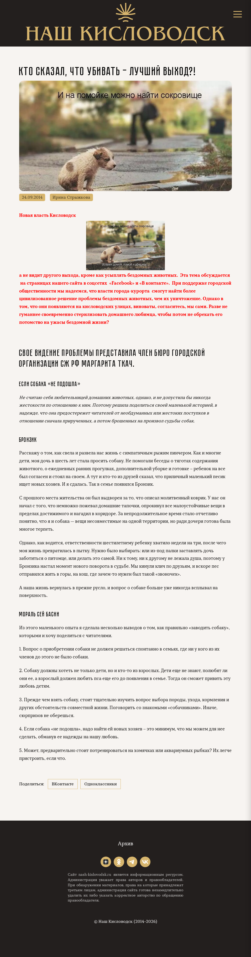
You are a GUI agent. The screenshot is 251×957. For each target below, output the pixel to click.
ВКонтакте (63, 784)
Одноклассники (100, 784)
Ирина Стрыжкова (71, 197)
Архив (125, 843)
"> (106, 862)
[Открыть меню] (237, 14)
